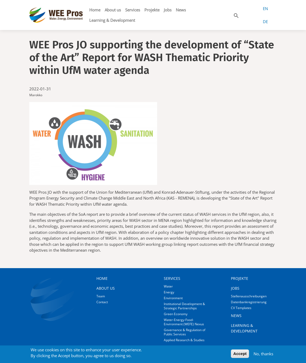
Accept (240, 355)
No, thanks (263, 355)
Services (132, 9)
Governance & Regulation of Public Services (184, 332)
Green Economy (175, 314)
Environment (173, 298)
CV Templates (241, 308)
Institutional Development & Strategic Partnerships (184, 306)
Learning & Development (112, 20)
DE (265, 21)
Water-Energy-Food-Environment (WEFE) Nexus (184, 322)
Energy (169, 292)
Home (94, 9)
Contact (102, 302)
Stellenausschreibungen (249, 296)
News (181, 9)
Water (168, 286)
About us (113, 9)
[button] (236, 14)
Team (100, 296)
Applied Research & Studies (184, 340)
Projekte (152, 9)
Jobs (168, 9)
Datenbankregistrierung (249, 302)
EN (265, 8)
